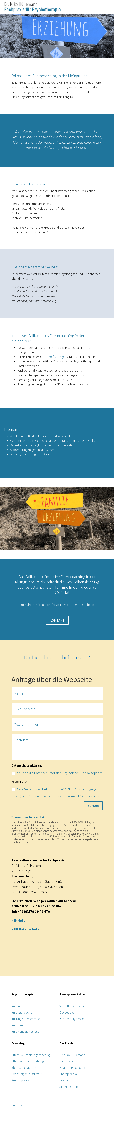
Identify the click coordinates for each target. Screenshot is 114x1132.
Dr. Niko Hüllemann (72, 1055)
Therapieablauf (69, 1074)
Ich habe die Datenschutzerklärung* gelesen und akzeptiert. (57, 773)
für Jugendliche (21, 1012)
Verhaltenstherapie (72, 1006)
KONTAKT (57, 620)
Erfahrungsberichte (72, 1068)
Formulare (66, 1061)
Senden (93, 805)
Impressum (18, 1105)
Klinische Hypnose (71, 1019)
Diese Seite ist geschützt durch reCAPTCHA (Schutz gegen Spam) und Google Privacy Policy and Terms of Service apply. (56, 792)
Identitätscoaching (23, 1068)
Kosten (64, 1080)
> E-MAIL (18, 920)
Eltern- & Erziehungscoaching (30, 1055)
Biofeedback (67, 1012)
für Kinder (17, 1006)
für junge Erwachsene (25, 1019)
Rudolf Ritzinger (55, 357)
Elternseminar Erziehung (27, 1061)
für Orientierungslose (25, 1031)
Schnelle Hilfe (68, 1087)
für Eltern (17, 1025)
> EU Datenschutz (25, 929)
